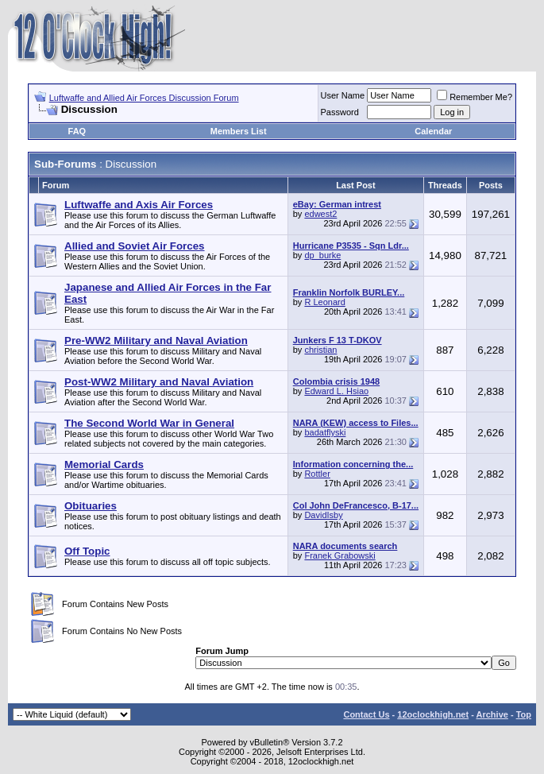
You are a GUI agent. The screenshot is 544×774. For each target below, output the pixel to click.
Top (523, 714)
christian (320, 349)
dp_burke (322, 255)
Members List (238, 131)
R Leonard (324, 302)
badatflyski (324, 432)
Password (340, 112)
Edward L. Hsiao (336, 391)
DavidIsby (323, 515)
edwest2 (320, 214)
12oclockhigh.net (433, 714)
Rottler (317, 473)
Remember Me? (474, 97)
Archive (492, 714)
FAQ (77, 131)
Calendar (433, 131)
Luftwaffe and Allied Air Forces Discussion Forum (144, 98)
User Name (343, 95)
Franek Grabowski (339, 555)
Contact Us (366, 714)
